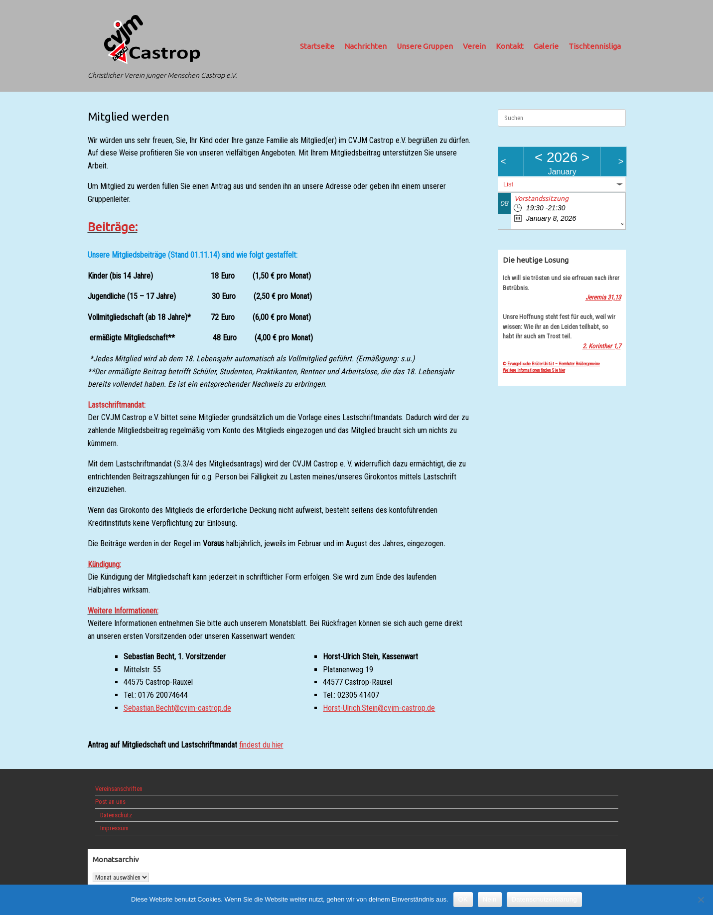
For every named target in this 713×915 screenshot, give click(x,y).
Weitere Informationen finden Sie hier (534, 370)
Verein (474, 46)
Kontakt (510, 46)
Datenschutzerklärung (544, 899)
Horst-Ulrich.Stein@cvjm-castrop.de (379, 708)
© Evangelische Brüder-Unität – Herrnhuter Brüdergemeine (551, 363)
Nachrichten (365, 46)
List (508, 184)
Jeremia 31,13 (603, 297)
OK (463, 899)
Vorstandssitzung (541, 198)
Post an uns (110, 801)
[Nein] (701, 900)
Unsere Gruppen (425, 46)
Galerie (546, 46)
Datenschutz (116, 815)
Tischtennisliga (595, 46)
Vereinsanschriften (119, 788)
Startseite (317, 46)
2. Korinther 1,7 (601, 346)
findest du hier (261, 745)
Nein (490, 899)
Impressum (114, 828)
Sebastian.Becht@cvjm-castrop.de (177, 708)
